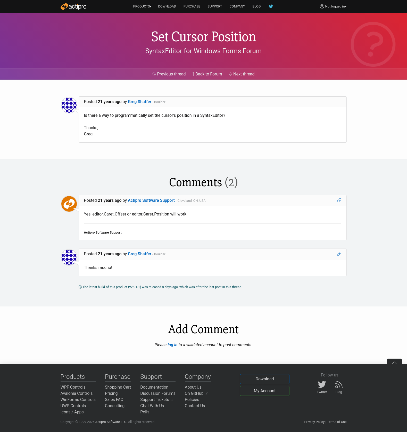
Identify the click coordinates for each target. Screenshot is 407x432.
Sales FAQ (114, 399)
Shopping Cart (118, 387)
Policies (192, 399)
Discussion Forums (158, 393)
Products (73, 376)
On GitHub (196, 393)
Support (151, 376)
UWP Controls (73, 405)
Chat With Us (152, 405)
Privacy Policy (314, 422)
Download (264, 378)
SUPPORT (215, 6)
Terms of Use (337, 422)
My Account (265, 390)
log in (172, 344)
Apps (79, 412)
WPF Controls (73, 387)
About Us (193, 387)
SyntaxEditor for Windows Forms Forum (203, 51)
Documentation (154, 387)
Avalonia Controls (77, 393)
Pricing (111, 393)
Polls (144, 412)
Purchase (117, 376)
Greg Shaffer (139, 101)
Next (242, 74)
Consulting (114, 405)
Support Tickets (156, 399)
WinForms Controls (78, 399)
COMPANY (237, 6)
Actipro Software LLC (110, 422)
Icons (66, 412)
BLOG (257, 6)
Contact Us (195, 405)
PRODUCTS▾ (142, 6)
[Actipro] (73, 6)
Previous (169, 74)
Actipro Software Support (151, 200)
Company (198, 376)
